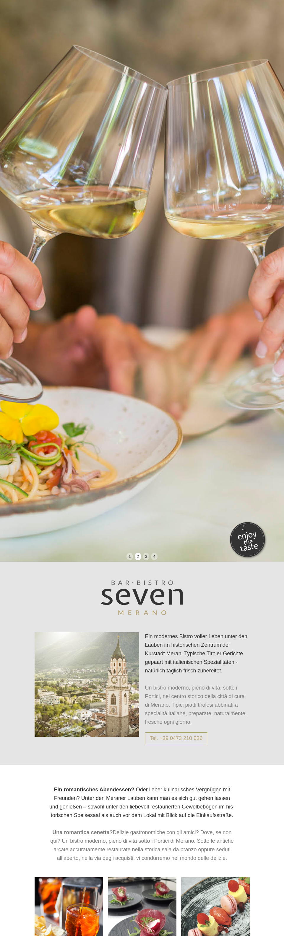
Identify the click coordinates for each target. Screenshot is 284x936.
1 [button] (130, 556)
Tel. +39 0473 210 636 (176, 738)
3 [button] (146, 556)
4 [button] (154, 556)
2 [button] (138, 556)
